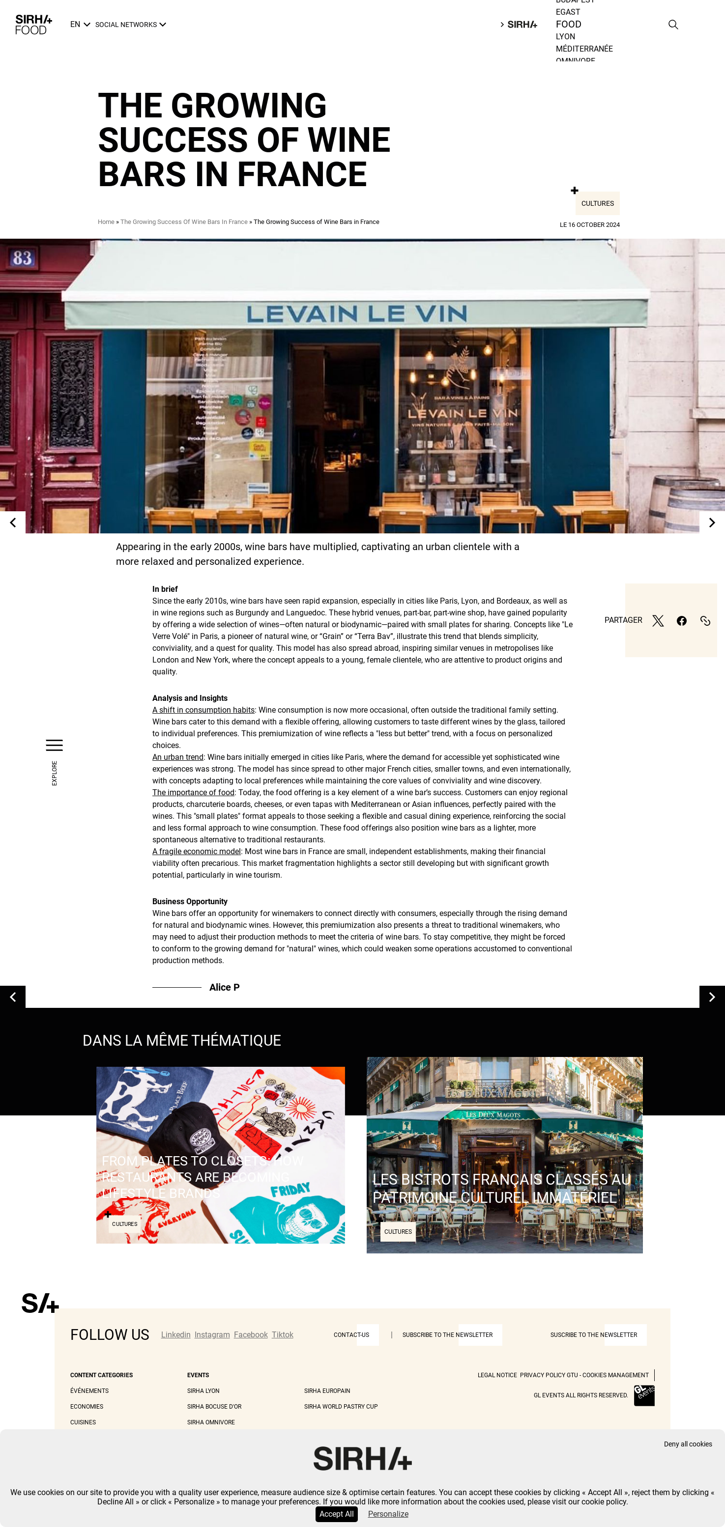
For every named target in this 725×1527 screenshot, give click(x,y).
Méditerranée (584, 49)
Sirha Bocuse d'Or (214, 1406)
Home (106, 221)
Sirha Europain (327, 1391)
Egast (568, 12)
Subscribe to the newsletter (448, 1335)
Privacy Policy (542, 1375)
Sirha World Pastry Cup (341, 1406)
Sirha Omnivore (211, 1422)
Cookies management (615, 1375)
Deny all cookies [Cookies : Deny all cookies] (688, 1444)
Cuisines (83, 1422)
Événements (89, 1391)
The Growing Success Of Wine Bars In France (184, 221)
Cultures (597, 203)
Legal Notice (497, 1375)
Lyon (565, 36)
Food (569, 24)
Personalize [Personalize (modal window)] (388, 1514)
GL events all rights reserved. (581, 1395)
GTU (572, 1375)
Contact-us (351, 1335)
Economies (86, 1406)
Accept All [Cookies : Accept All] (336, 1514)
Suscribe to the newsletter (594, 1335)
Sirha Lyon (203, 1391)
